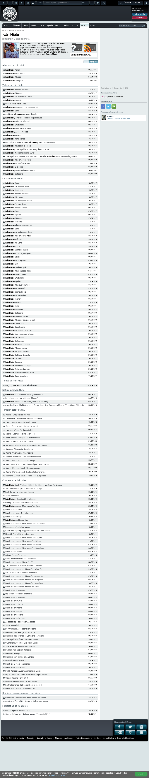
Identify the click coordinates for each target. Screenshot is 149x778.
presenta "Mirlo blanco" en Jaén (22, 506)
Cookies (96, 738)
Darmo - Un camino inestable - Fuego (20, 461)
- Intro (12, 306)
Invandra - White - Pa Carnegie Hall (19, 430)
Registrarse (140, 17)
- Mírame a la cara (17, 90)
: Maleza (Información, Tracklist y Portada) (26, 402)
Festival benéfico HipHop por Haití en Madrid (23, 685)
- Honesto (13, 100)
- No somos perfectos (18, 330)
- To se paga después (18, 253)
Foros (92, 25)
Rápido (137, 3)
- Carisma (13, 362)
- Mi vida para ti (16, 260)
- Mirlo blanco (15, 139)
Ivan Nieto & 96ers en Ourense (17, 664)
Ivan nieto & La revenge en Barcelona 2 (21, 632)
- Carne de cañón (16, 250)
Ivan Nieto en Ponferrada (15, 590)
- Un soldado (14, 337)
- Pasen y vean (15, 274)
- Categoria (14, 174)
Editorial (75, 25)
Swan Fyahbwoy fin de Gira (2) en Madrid (21, 639)
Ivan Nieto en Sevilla (13, 510)
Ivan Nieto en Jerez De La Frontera (19, 513)
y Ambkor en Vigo (16, 520)
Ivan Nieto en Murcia (13, 601)
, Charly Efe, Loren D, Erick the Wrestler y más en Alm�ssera (33, 485)
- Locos (12, 246)
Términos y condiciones (64, 738)
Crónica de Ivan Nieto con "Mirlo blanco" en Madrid (25, 698)
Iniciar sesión (140, 14)
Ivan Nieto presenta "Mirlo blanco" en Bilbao (23, 541)
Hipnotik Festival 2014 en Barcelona (19, 534)
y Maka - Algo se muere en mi (21, 107)
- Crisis (12, 257)
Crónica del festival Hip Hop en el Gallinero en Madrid (26, 701)
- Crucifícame (15, 327)
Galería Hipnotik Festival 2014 (17, 711)
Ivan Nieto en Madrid (13, 608)
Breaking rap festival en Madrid (18, 527)
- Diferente (13, 93)
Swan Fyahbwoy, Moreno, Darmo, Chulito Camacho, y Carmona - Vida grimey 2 (41, 156)
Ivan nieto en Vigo (12, 653)
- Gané (12, 183)
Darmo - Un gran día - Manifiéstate (19, 453)
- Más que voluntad (17, 121)
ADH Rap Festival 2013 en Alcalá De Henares (23, 566)
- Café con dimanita (17, 355)
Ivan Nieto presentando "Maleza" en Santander (24, 576)
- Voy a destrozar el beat (19, 334)
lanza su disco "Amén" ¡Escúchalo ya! (24, 395)
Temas (25, 25)
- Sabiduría (14, 309)
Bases (33, 25)
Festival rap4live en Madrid (16, 660)
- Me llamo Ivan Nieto (18, 160)
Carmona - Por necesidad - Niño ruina (21, 422)
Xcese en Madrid (12, 496)
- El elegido (14, 167)
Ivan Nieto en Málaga (13, 517)
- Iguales (13, 215)
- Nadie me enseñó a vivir (19, 153)
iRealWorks (129, 738)
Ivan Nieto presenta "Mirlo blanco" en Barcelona (24, 548)
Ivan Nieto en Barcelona (15, 667)
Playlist (128, 3)
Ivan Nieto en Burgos (13, 611)
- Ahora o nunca (16, 348)
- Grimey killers (15, 292)
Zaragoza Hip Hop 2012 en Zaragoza (20, 622)
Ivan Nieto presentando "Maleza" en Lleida (22, 587)
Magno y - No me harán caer (21, 385)
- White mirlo (14, 125)
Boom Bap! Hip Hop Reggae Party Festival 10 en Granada (28, 531)
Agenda (50, 25)
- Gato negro (14, 341)
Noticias (7, 25)
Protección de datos (83, 738)
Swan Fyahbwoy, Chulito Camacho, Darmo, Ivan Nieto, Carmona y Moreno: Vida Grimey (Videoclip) (44, 405)
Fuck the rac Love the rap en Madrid (19, 492)
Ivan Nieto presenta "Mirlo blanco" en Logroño (23, 538)
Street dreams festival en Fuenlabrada (20, 559)
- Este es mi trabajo (17, 344)
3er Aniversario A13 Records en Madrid (21, 573)
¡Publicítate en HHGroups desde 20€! (114, 88)
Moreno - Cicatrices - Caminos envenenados (23, 457)
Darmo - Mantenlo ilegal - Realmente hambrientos (26, 472)
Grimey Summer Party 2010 (16, 678)
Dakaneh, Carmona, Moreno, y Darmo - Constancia (30, 142)
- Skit (11, 264)
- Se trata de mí (15, 204)
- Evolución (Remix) (17, 163)
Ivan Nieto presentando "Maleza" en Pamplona (24, 580)
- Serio (12, 111)
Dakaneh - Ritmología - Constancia (19, 449)
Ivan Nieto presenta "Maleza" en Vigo (20, 562)
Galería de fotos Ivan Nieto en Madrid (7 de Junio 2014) (27, 714)
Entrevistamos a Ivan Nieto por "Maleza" (21, 398)
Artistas (84, 25)
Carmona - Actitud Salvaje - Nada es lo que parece (26, 476)
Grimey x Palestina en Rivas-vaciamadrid (21, 503)
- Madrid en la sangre (18, 146)
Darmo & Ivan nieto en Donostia (18, 650)
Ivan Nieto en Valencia (14, 604)
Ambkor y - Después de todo (21, 114)
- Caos (12, 211)
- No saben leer (15, 295)
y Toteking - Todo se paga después (23, 118)
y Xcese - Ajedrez (16, 132)
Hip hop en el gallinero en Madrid (18, 594)
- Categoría (14, 313)
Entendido (141, 774)
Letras (57, 25)
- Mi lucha (13, 243)
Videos (41, 25)
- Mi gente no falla (17, 352)
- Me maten (14, 197)
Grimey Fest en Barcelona (15, 555)
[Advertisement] (38, 11)
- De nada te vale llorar (18, 97)
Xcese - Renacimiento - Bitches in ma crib (22, 426)
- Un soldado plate (17, 187)
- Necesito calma (16, 316)
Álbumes (16, 25)
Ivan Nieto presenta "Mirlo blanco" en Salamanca (25, 524)
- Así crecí (13, 239)
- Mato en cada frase (18, 128)
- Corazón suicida (16, 376)
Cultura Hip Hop (108, 738)
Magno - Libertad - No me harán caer (20, 434)
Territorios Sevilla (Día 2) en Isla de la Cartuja (23, 489)
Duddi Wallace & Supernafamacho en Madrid (23, 671)
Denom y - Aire (15, 104)
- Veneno (13, 135)
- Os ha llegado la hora (18, 201)
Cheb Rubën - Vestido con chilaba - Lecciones (24, 419)
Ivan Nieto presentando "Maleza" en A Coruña (23, 569)
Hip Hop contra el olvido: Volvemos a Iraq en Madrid (26, 674)
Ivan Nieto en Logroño (14, 615)
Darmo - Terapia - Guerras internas (19, 441)
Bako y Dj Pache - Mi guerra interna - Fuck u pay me (26, 445)
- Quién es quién (16, 267)
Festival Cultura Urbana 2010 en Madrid (21, 681)
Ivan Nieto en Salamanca (15, 618)
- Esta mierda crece (17, 369)
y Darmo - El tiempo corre (20, 170)
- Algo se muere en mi (18, 225)
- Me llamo (18, 236)
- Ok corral (13, 359)
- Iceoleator (14, 190)
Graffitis (66, 25)
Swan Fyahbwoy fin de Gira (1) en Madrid (21, 643)
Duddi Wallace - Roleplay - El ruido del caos (23, 438)
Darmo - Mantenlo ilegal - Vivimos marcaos (23, 468)
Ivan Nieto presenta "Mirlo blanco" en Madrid (23, 545)
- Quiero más (14, 323)
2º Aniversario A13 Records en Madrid (20, 629)
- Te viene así (15, 288)
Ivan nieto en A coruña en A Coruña (19, 657)
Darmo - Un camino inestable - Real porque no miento (27, 464)
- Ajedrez (13, 281)
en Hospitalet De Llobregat (20, 499)
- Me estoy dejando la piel (20, 320)
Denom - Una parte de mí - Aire (18, 415)
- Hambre (13, 299)
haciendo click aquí (56, 775)
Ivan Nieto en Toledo (13, 552)
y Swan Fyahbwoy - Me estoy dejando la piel (27, 149)
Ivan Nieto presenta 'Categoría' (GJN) (20, 688)
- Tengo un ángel (16, 208)
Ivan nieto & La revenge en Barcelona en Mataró (24, 636)
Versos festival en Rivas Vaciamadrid (20, 646)
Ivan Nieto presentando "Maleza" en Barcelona (24, 583)
